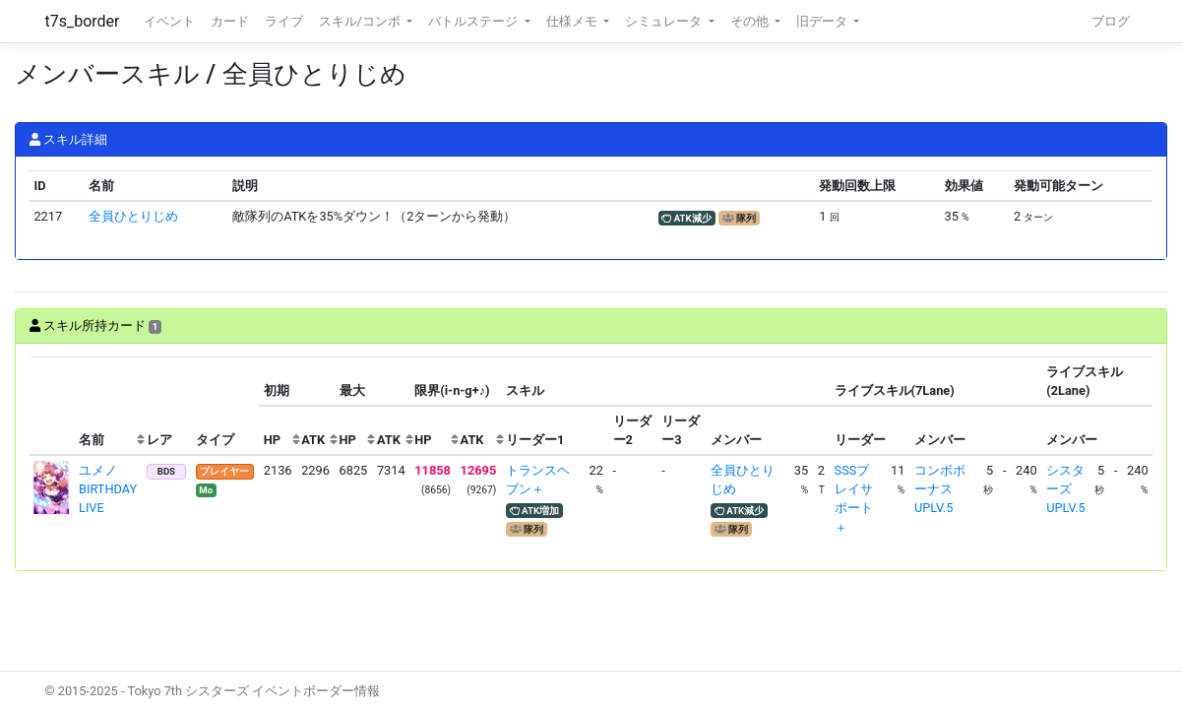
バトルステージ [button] (474, 21)
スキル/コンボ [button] (361, 21)
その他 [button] (751, 21)
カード (230, 21)
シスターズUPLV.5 (1065, 489)
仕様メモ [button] (573, 21)
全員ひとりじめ (133, 216)
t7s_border (82, 21)
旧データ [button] (823, 21)
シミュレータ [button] (665, 21)
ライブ (284, 21)
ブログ (1110, 21)
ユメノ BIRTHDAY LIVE (108, 489)
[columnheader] (52, 406)
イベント (169, 21)
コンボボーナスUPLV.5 (939, 489)
